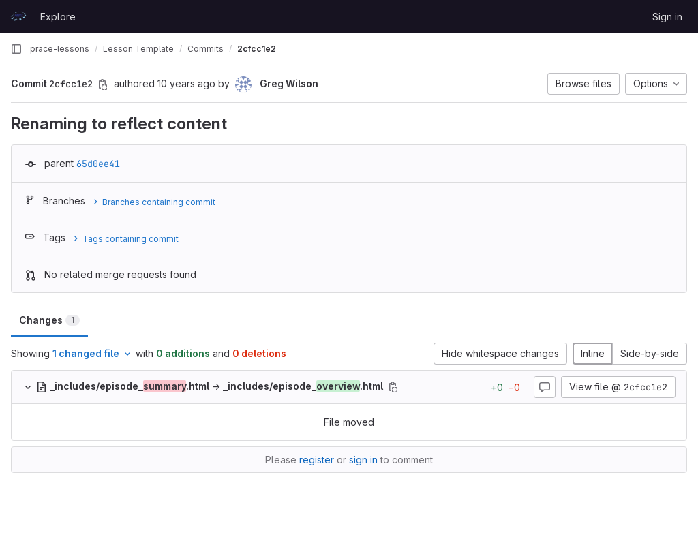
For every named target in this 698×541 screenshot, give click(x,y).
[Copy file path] (393, 387)
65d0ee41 (98, 163)
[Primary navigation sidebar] (16, 49)
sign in (363, 459)
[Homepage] (18, 16)
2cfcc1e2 (256, 49)
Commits (205, 49)
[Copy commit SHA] (103, 84)
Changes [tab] (49, 320)
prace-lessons (59, 49)
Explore (58, 16)
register (316, 459)
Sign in (667, 16)
